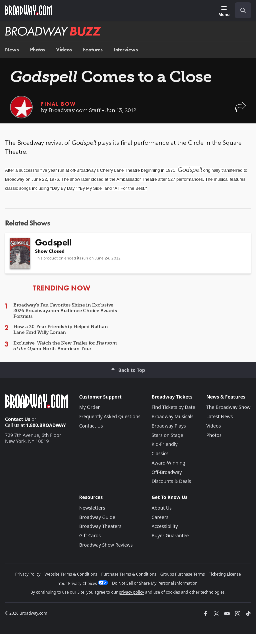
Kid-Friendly (165, 444)
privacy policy (131, 592)
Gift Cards (90, 535)
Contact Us (17, 419)
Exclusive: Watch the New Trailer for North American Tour (65, 346)
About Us (162, 508)
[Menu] (224, 11)
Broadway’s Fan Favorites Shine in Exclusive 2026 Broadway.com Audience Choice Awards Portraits (65, 310)
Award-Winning (168, 463)
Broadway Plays (169, 426)
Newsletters (92, 508)
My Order (89, 407)
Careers (160, 517)
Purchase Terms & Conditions (128, 574)
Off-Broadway (167, 472)
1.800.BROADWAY (46, 425)
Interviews (126, 49)
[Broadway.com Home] (28, 10)
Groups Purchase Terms (182, 574)
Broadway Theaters (100, 526)
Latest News (219, 416)
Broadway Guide (97, 517)
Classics (160, 453)
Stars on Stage (167, 435)
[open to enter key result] (243, 10)
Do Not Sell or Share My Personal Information (155, 583)
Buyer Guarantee (170, 535)
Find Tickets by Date (173, 407)
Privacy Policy (28, 574)
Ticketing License (225, 574)
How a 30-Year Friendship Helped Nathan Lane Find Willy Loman (60, 329)
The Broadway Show (228, 407)
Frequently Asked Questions (109, 416)
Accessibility (165, 526)
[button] (240, 110)
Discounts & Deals (171, 481)
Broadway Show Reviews (106, 545)
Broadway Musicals (173, 416)
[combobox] (240, 10)
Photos (37, 49)
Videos (64, 49)
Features (93, 49)
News (12, 49)
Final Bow (58, 103)
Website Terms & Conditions (70, 574)
